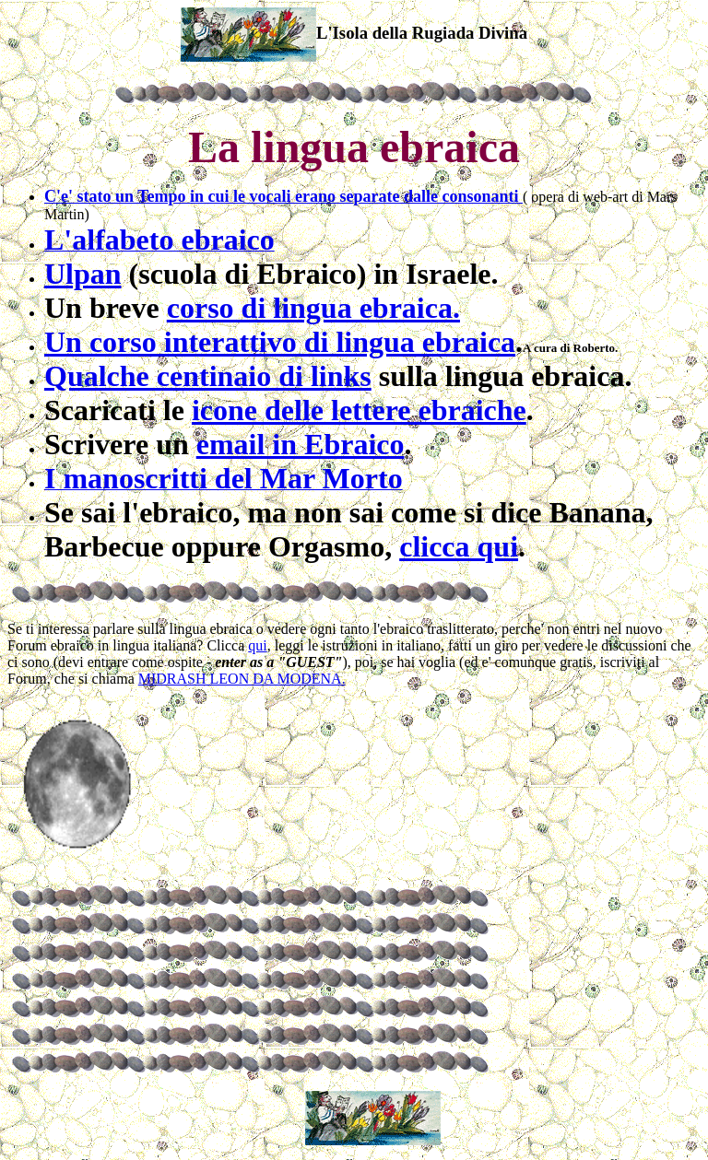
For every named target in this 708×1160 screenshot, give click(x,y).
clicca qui (458, 546)
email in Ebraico (300, 444)
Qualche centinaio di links (208, 376)
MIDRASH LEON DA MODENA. (242, 678)
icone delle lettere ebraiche (359, 410)
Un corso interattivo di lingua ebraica (279, 341)
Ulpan (83, 273)
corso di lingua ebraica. (313, 307)
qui (257, 645)
